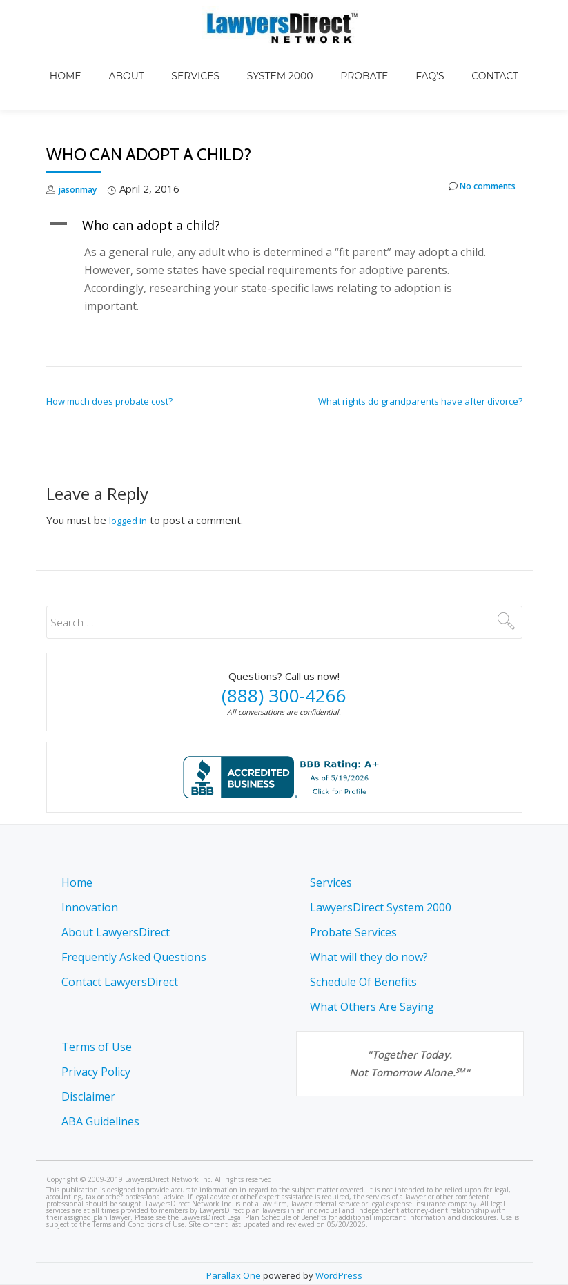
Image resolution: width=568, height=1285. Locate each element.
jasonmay (83, 153)
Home (107, 58)
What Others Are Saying (372, 1006)
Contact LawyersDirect (119, 981)
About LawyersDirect (115, 932)
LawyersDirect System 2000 (380, 907)
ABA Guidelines (100, 1121)
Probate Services (353, 932)
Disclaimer (88, 1096)
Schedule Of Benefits (363, 981)
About (153, 58)
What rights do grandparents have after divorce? (420, 365)
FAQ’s (402, 58)
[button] (284, 189)
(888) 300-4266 (284, 659)
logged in (131, 484)
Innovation (89, 907)
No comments (473, 153)
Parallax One (234, 1275)
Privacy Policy (95, 1071)
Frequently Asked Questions (133, 957)
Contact (453, 58)
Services (209, 58)
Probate (350, 58)
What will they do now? (369, 957)
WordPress (338, 1275)
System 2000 (280, 58)
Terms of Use (96, 1046)
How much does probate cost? (109, 365)
